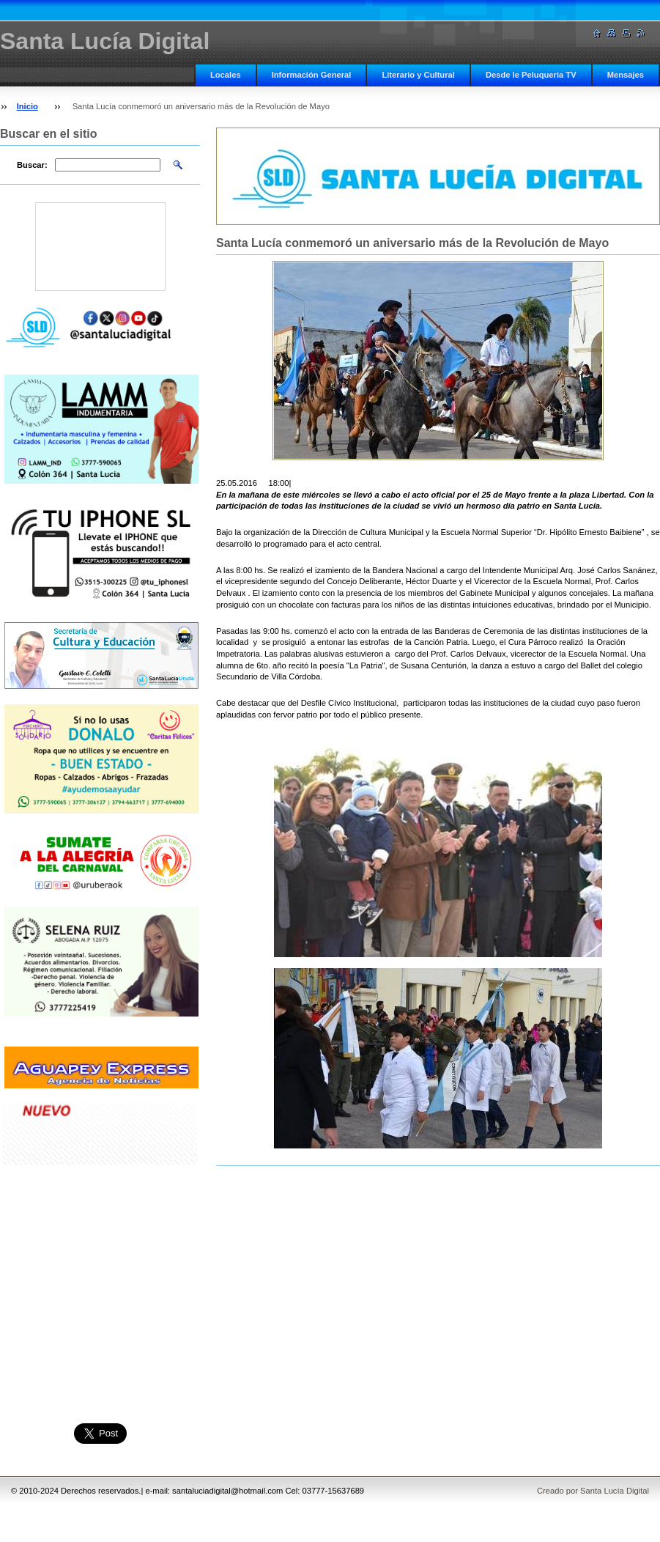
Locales (225, 74)
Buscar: (32, 165)
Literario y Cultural (418, 74)
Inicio (27, 106)
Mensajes (625, 74)
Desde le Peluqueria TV (531, 74)
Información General (312, 74)
